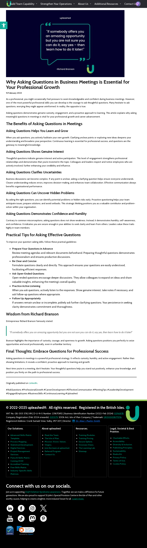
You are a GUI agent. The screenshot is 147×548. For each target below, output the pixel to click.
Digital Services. (17, 448)
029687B (119, 413)
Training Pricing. (86, 438)
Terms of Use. (119, 460)
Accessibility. (119, 441)
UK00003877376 (113, 417)
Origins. (48, 445)
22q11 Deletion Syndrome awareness (43, 492)
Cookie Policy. (119, 464)
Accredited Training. (19, 464)
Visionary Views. (86, 445)
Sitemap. (83, 451)
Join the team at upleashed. (57, 448)
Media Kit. (117, 454)
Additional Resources (106, 3)
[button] (3, 25)
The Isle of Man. (52, 438)
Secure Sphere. (86, 441)
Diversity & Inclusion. (122, 444)
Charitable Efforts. (121, 438)
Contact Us (130, 3)
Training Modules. (87, 435)
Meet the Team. (52, 435)
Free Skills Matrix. (18, 467)
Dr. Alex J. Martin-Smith (87, 421)
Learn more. (78, 499)
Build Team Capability (22, 3)
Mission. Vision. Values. (55, 441)
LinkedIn (33, 383)
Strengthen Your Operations (56, 3)
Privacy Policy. (119, 457)
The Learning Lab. (87, 448)
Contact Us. (50, 454)
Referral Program (53, 451)
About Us (83, 3)
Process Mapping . (18, 441)
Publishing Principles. (123, 447)
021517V (54, 417)
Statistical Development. (21, 445)
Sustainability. (119, 451)
